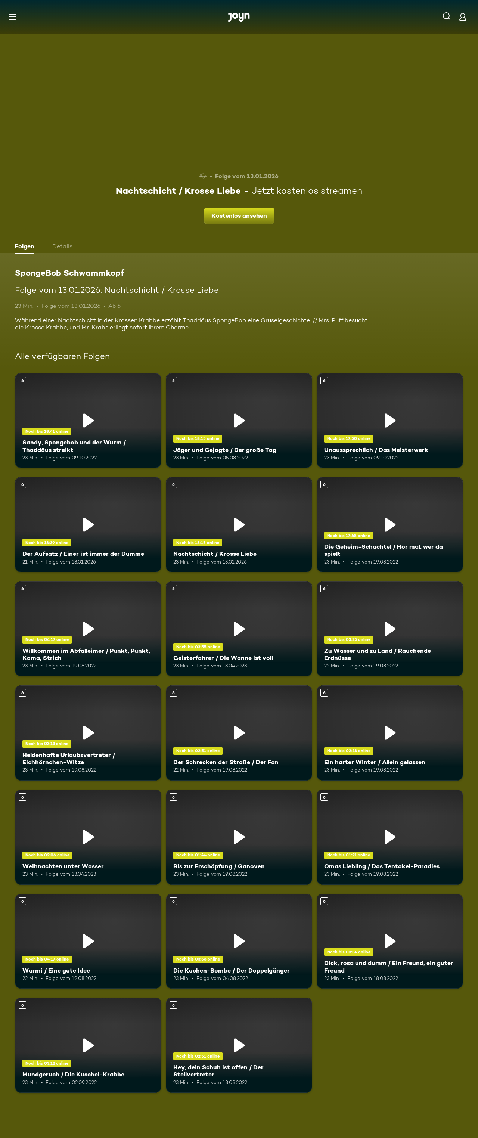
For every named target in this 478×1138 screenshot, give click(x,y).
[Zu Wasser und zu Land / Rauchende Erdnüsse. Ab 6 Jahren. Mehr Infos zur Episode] (390, 628)
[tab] (26, 247)
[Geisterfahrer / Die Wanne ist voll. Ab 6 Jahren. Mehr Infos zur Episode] (239, 628)
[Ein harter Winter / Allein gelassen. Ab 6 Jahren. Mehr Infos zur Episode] (390, 733)
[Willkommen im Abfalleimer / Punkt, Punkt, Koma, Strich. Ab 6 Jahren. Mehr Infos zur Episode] (88, 628)
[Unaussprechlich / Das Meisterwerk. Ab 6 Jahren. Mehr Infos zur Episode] (390, 420)
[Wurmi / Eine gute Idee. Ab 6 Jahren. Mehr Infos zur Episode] (88, 941)
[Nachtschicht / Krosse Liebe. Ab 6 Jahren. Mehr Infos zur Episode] (239, 524)
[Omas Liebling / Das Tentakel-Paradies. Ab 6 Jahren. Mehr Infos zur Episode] (390, 837)
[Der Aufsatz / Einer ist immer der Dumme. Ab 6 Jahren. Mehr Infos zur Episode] (88, 524)
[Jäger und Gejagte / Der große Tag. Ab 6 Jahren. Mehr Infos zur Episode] (239, 420)
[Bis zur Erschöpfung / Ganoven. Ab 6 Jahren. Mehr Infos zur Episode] (239, 837)
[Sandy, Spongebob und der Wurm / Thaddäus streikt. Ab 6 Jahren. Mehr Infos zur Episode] (88, 420)
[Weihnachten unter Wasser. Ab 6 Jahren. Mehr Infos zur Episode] (88, 837)
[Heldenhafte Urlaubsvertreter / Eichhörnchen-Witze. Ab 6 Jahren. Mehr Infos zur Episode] (88, 733)
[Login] (462, 16)
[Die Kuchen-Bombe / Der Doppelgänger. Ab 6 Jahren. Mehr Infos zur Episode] (239, 941)
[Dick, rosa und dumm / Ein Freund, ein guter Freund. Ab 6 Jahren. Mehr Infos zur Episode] (390, 941)
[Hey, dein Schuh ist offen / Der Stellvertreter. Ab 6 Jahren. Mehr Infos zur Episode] (239, 1045)
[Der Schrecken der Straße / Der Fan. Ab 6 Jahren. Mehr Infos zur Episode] (239, 733)
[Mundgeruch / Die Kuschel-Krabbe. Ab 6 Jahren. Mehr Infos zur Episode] (88, 1045)
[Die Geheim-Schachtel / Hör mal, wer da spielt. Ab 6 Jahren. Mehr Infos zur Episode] (390, 524)
